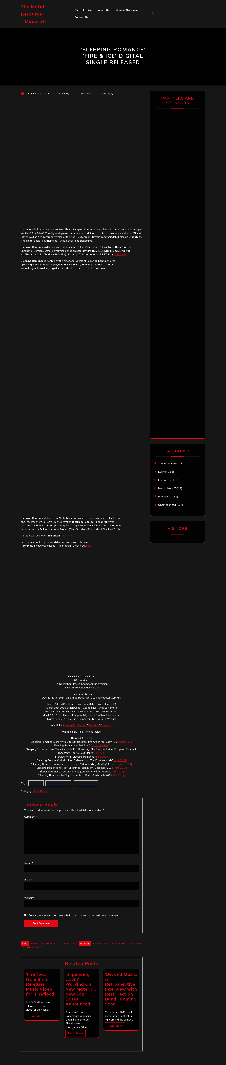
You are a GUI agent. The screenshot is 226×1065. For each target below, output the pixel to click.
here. (89, 545)
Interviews (164, 480)
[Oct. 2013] (99, 752)
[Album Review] (100, 745)
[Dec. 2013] (102, 756)
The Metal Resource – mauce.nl (33, 14)
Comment (30, 816)
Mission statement (127, 10)
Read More (36, 1016)
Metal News (40, 791)
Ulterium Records (86, 783)
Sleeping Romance (58, 783)
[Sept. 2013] (125, 741)
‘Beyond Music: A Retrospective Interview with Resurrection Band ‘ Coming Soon (121, 989)
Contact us (81, 17)
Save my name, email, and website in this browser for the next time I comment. (74, 915)
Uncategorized (167, 504)
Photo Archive (83, 10)
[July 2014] (118, 771)
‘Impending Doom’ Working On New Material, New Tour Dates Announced (80, 989)
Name (28, 863)
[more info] (120, 254)
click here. (66, 535)
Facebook (69, 725)
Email (28, 880)
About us (103, 10)
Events (162, 471)
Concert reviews (168, 463)
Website (93, 725)
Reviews (163, 496)
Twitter (82, 725)
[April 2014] (120, 760)
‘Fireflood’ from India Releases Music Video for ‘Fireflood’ (40, 984)
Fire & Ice (36, 783)
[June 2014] (125, 764)
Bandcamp (106, 725)
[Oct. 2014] (118, 775)
